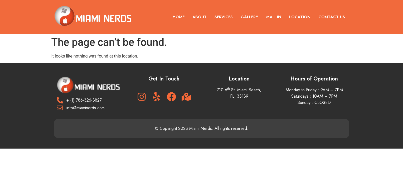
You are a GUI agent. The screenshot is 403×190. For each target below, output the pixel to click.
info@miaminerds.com (85, 108)
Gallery (249, 17)
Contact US (331, 17)
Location (299, 17)
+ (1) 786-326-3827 (84, 100)
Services (224, 17)
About (199, 17)
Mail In (273, 17)
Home (178, 17)
